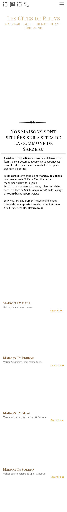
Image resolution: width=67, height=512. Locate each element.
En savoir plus (57, 310)
